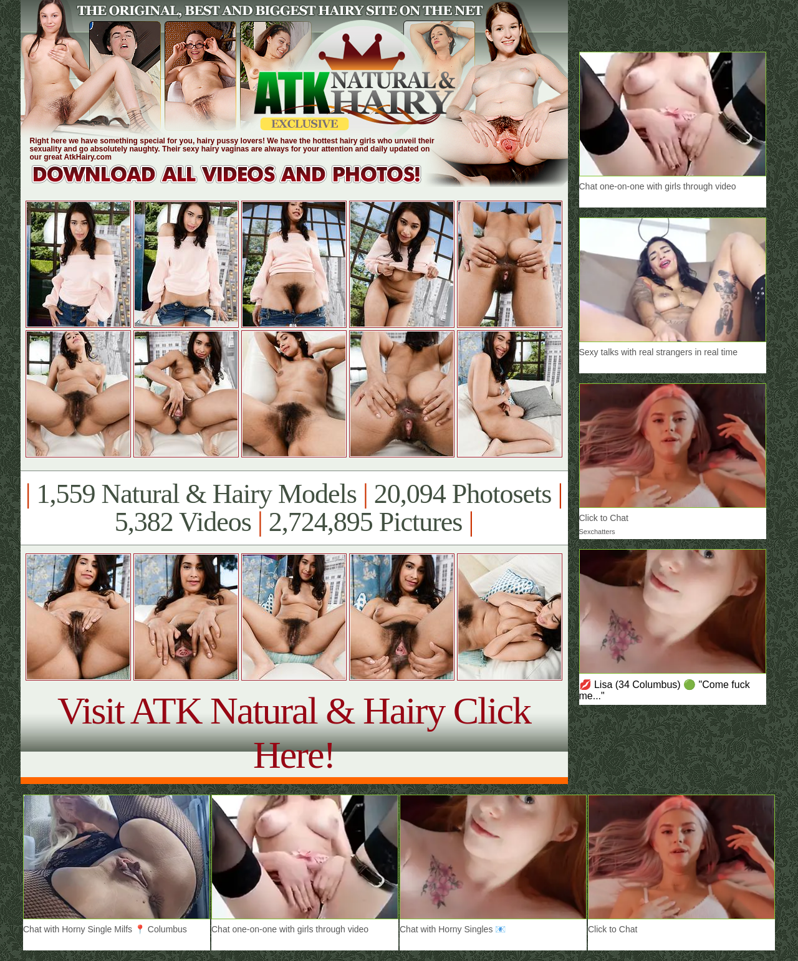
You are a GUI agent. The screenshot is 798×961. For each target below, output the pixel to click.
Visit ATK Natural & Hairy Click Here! (294, 732)
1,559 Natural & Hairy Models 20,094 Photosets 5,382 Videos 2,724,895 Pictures (294, 508)
